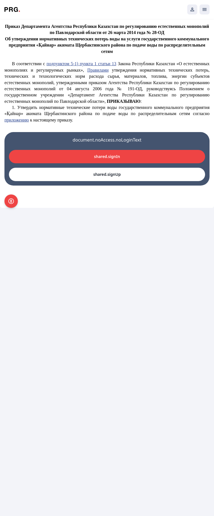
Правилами (98, 70)
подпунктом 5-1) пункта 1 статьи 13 (81, 63)
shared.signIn (107, 156)
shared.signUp (107, 174)
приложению (16, 120)
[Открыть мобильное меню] (205, 9)
